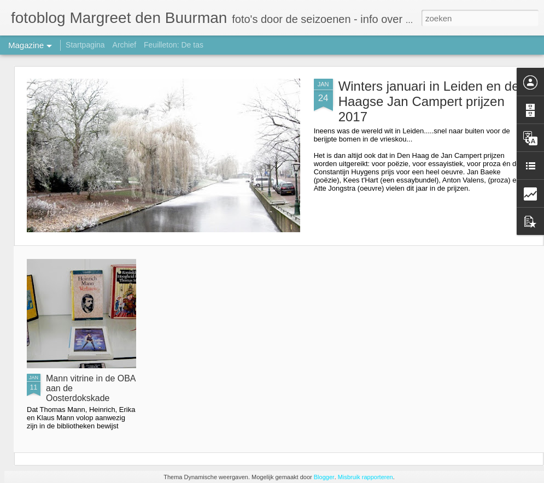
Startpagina (85, 44)
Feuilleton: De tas (173, 44)
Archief (125, 44)
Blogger (324, 477)
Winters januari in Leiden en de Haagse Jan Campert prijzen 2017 (428, 101)
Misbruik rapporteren (365, 477)
